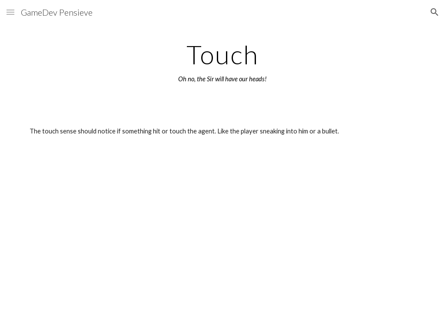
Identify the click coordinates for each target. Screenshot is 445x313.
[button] (10, 12)
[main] (222, 62)
